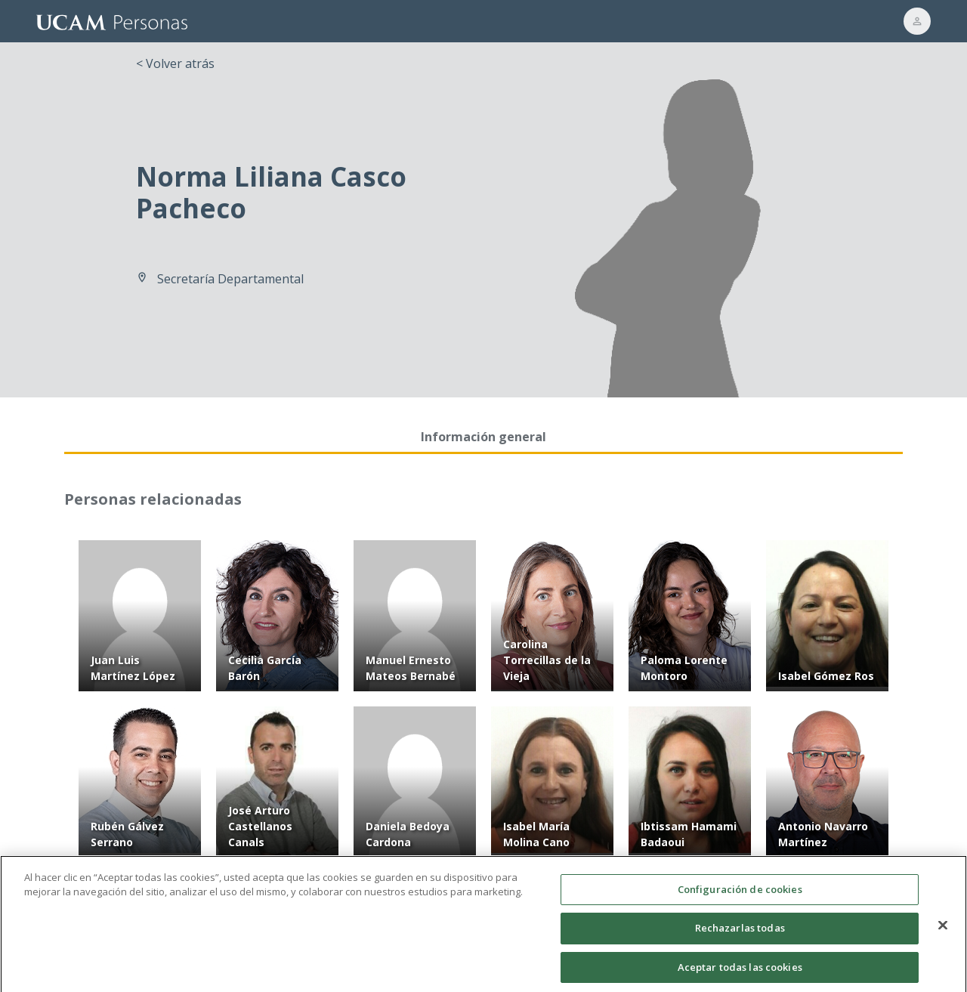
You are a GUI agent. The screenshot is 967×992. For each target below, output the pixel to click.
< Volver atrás (175, 63)
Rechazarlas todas (740, 935)
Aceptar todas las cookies (740, 974)
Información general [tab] (483, 436)
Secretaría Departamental (230, 278)
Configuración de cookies (740, 896)
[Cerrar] (942, 932)
